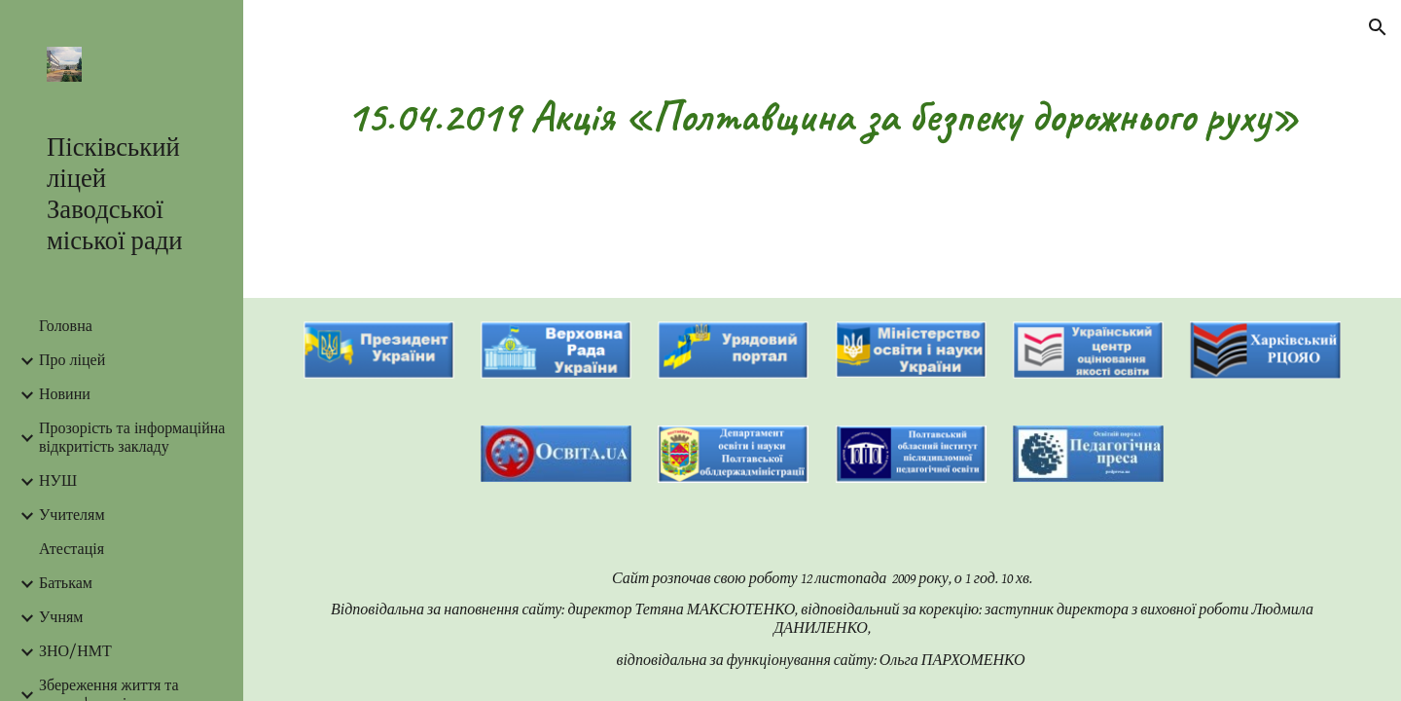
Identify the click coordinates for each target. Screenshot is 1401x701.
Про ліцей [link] (72, 360)
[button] (1377, 27)
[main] (823, 116)
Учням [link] (61, 618)
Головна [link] (65, 326)
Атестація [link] (71, 549)
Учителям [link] (72, 515)
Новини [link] (64, 395)
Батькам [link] (65, 583)
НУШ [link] (58, 481)
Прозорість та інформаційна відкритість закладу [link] (132, 438)
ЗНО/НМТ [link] (75, 652)
